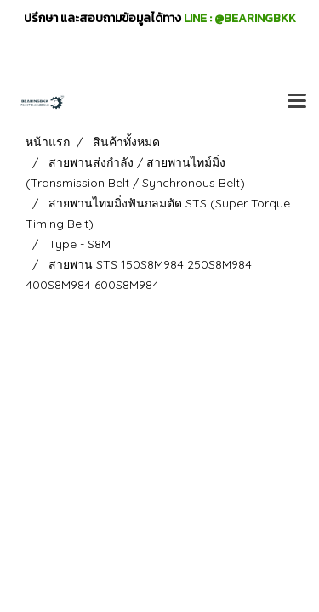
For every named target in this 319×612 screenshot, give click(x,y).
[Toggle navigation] (297, 102)
